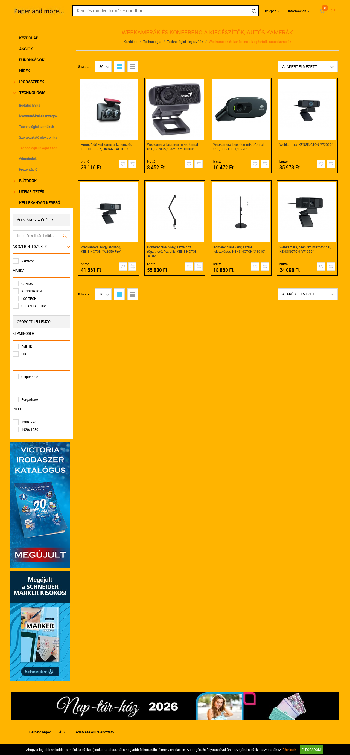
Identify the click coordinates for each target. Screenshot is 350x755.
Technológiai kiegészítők (39, 148)
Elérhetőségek (40, 729)
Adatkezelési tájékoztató (95, 729)
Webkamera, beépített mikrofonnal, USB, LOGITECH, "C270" (239, 146)
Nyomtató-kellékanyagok (39, 116)
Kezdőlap (29, 37)
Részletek (289, 749)
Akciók (27, 48)
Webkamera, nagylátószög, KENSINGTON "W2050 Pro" (101, 249)
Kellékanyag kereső (40, 202)
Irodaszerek (29, 81)
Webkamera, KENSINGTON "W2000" (306, 144)
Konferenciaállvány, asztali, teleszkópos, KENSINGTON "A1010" (240, 249)
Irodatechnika (30, 105)
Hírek (25, 70)
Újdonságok (32, 59)
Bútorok (25, 180)
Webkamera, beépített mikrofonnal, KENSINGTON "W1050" (305, 249)
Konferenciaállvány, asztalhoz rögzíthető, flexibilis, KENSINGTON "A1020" (172, 251)
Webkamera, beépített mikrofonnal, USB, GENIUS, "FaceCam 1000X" (173, 146)
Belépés (270, 11)
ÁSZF (63, 729)
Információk (297, 11)
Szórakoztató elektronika (39, 137)
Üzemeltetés (29, 191)
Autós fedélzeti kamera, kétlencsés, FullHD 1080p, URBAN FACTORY (106, 146)
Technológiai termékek (37, 126)
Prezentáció (29, 169)
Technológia (30, 92)
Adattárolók (28, 158)
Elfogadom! (312, 749)
